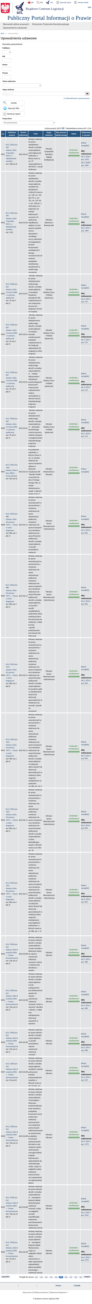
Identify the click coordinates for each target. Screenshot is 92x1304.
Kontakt (77, 1286)
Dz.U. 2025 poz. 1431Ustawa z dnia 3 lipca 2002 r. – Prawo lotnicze (12, 470)
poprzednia (5, 1277)
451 (80, 1277)
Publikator (6, 48)
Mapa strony (27, 1292)
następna (87, 1277)
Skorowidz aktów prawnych (16, 24)
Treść (35, 134)
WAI (89, 7)
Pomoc (58, 1286)
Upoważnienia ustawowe (15, 27)
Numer (4, 65)
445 (51, 1277)
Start (2, 33)
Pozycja (5, 73)
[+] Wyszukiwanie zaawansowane (77, 98)
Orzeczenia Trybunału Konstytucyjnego (50, 24)
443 (41, 1277)
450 (76, 1277)
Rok (3, 56)
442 (36, 1277)
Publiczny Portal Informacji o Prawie (49, 18)
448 (66, 1277)
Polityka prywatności (40, 1292)
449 (71, 1277)
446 (56, 1277)
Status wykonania (9, 81)
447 (61, 1277)
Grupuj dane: (7, 118)
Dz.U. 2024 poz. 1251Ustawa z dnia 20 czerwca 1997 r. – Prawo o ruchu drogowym (12, 672)
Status (73, 134)
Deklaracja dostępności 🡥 (59, 1292)
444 (46, 1277)
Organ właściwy (8, 90)
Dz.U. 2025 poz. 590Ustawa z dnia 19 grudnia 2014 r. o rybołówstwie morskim (12, 152)
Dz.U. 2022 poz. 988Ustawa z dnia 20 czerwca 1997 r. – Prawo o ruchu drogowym (12, 522)
